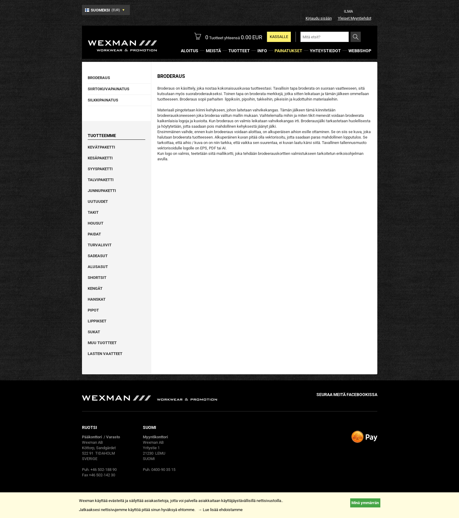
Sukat (94, 332)
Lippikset (97, 321)
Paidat (94, 234)
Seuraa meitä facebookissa (346, 394)
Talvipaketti (101, 179)
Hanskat (96, 299)
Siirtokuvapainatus (108, 89)
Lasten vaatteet (105, 353)
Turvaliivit (100, 245)
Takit (93, 212)
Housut (95, 223)
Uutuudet (98, 201)
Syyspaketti (100, 169)
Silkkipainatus (103, 100)
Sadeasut (98, 256)
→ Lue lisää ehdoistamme (220, 509)
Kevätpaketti (101, 147)
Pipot (93, 310)
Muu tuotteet (102, 343)
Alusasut (98, 266)
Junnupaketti (102, 190)
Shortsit (97, 277)
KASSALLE (279, 36)
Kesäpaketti (100, 158)
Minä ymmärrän (365, 502)
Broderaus (99, 77)
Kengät (95, 288)
